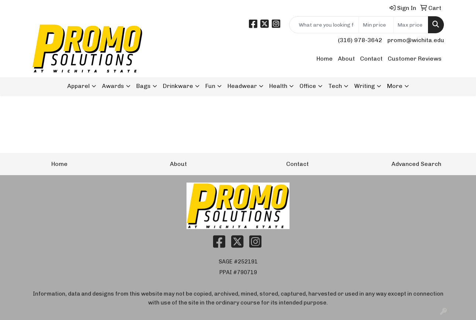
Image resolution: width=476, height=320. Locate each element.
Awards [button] (113, 85)
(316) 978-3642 (360, 40)
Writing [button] (364, 85)
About (346, 58)
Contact (371, 58)
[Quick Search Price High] (410, 24)
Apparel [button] (78, 85)
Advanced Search (416, 163)
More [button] (395, 85)
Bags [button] (143, 85)
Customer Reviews (415, 58)
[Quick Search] (324, 24)
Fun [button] (210, 85)
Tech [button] (335, 85)
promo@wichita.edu (415, 40)
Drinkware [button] (178, 85)
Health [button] (278, 85)
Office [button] (307, 85)
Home (324, 58)
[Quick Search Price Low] (376, 24)
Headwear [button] (242, 85)
